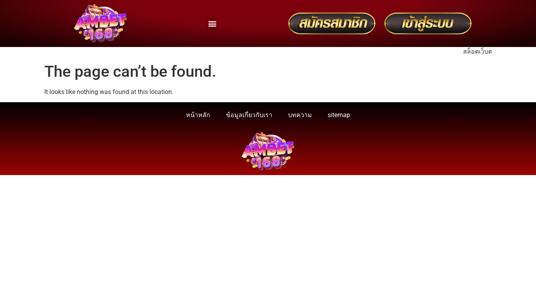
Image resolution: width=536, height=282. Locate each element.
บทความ (300, 115)
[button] (212, 23)
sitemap (339, 115)
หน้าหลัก (198, 115)
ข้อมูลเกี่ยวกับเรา (249, 115)
